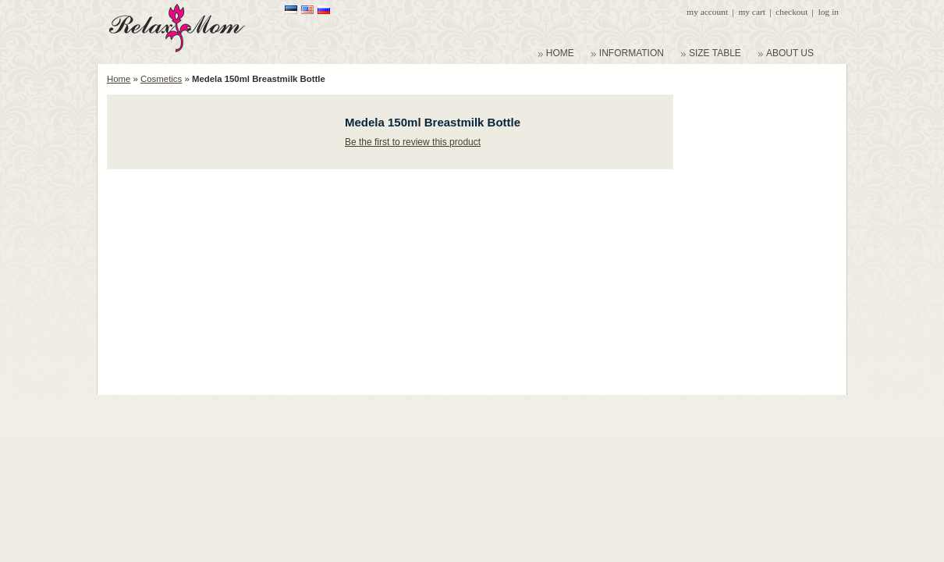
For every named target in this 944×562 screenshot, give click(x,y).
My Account (707, 11)
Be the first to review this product (413, 142)
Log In (828, 11)
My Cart (751, 11)
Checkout (791, 11)
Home (118, 79)
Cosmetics (161, 79)
